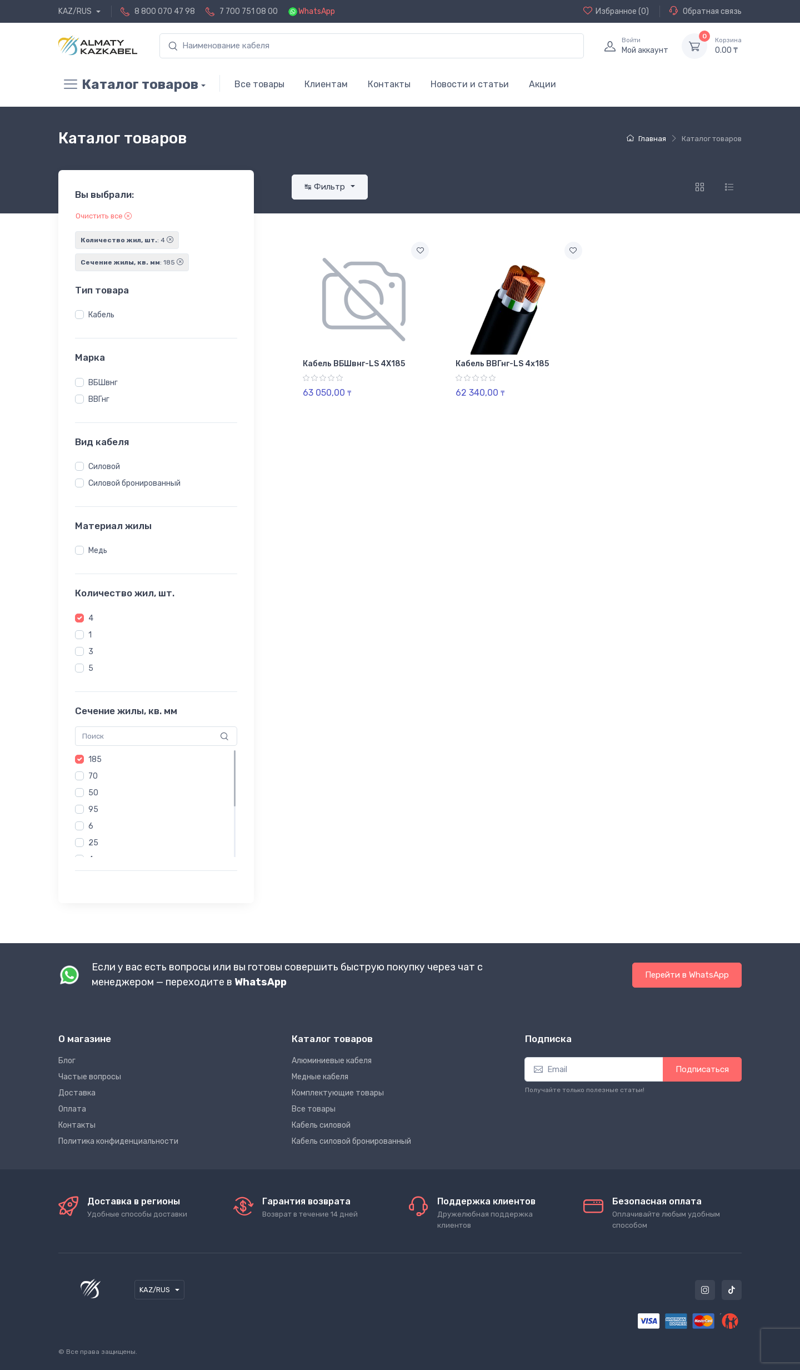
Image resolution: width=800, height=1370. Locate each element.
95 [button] (93, 809)
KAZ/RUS (75, 11)
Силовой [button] (104, 466)
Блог (67, 1060)
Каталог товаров (128, 84)
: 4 (127, 240)
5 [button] (90, 668)
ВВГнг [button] (98, 399)
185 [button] (95, 759)
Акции (542, 84)
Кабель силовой (321, 1125)
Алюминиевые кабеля (332, 1060)
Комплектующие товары (338, 1093)
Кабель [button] (101, 315)
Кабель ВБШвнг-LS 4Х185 (354, 363)
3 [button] (90, 651)
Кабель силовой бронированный (351, 1141)
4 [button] (90, 618)
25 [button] (93, 843)
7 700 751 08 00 (248, 11)
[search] (371, 45)
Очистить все (104, 216)
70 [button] (93, 776)
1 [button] (90, 635)
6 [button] (90, 826)
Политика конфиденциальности (118, 1141)
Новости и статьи (470, 84)
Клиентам (326, 84)
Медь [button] (97, 550)
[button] (79, 314)
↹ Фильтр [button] (325, 187)
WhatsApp (316, 11)
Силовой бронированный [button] (134, 483)
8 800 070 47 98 (164, 11)
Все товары (259, 84)
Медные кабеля (320, 1077)
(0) (616, 11)
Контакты (389, 84)
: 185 (132, 262)
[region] (156, 315)
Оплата (72, 1109)
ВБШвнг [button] (103, 382)
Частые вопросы (89, 1077)
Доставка (77, 1093)
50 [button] (93, 793)
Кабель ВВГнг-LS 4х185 (502, 363)
